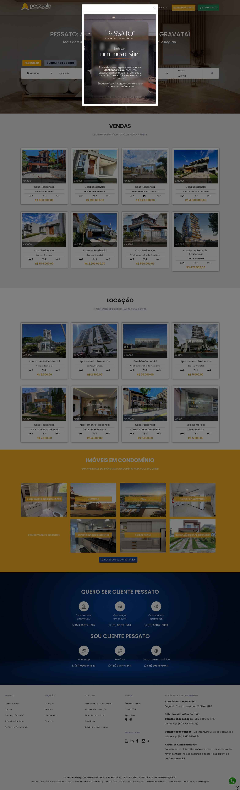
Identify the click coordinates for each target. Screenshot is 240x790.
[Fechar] (154, 8)
